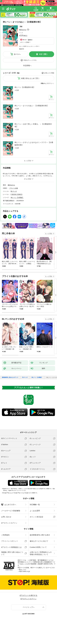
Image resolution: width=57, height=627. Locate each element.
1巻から (43, 83)
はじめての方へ (8, 504)
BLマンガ (14, 191)
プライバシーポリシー (9, 541)
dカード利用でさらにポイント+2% (28, 46)
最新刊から (50, 83)
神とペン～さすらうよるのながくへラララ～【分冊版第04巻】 (34, 143)
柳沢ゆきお (22, 30)
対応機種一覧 (35, 505)
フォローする (28, 29)
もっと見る (48, 233)
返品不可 (21, 48)
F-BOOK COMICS (16, 194)
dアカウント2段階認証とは (11, 547)
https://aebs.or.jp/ (24, 571)
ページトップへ (28, 607)
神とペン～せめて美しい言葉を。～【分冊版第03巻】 (33, 125)
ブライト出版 (13, 188)
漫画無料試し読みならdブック (10, 377)
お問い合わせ (6, 517)
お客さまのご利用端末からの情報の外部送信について (41, 553)
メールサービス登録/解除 (10, 511)
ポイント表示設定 (36, 517)
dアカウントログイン (9, 523)
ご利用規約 (5, 535)
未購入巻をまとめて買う (30, 78)
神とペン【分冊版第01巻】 (25, 87)
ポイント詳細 (24, 42)
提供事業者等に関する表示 (40, 535)
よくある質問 (35, 511)
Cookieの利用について (38, 547)
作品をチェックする (30, 60)
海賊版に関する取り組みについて (12, 553)
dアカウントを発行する (28, 595)
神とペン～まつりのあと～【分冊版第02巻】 (31, 106)
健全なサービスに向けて (39, 541)
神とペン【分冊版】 (17, 197)
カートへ (17, 54)
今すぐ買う (43, 54)
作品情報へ (27, 65)
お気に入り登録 (49, 73)
